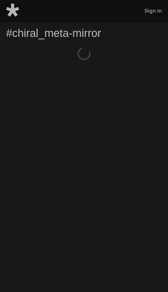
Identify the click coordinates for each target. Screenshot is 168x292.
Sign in (153, 11)
